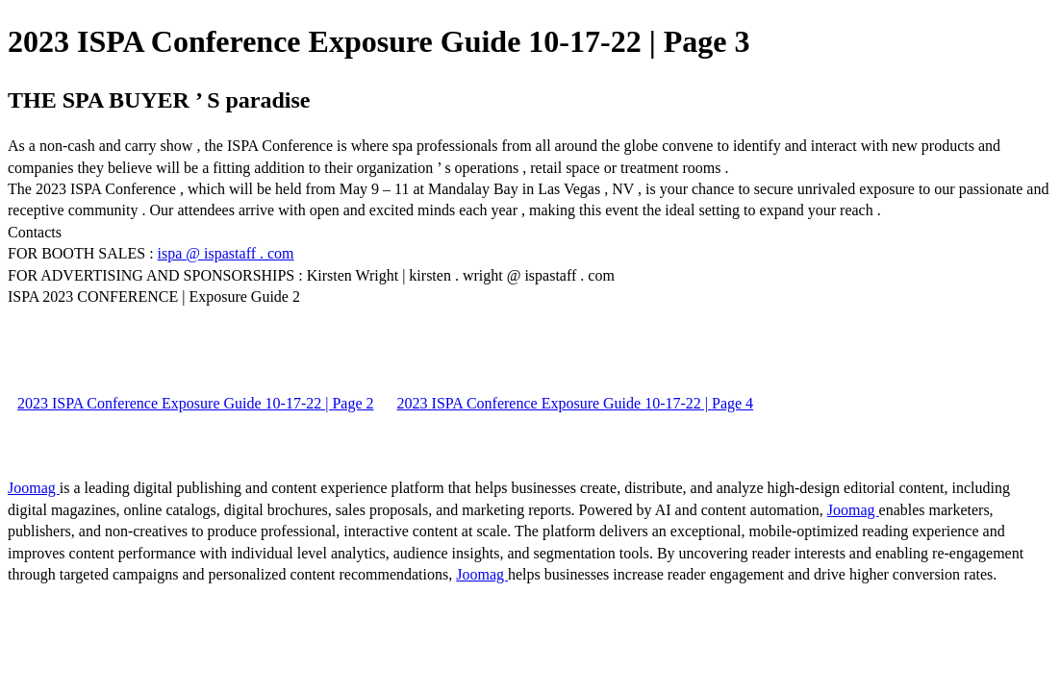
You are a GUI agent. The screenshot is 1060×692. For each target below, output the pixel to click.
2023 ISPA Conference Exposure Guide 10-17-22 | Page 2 (195, 403)
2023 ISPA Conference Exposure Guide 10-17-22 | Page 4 (575, 403)
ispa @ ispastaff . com (226, 253)
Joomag (34, 488)
